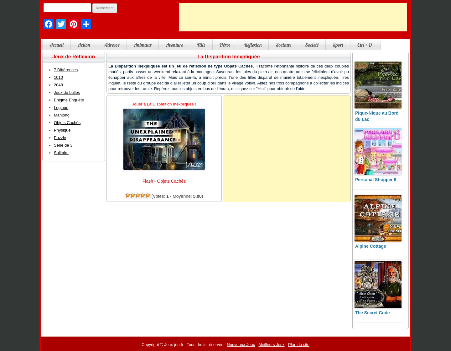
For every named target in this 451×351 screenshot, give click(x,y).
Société (312, 45)
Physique (62, 130)
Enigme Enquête (69, 100)
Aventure (174, 45)
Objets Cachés (171, 181)
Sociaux (283, 45)
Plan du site (298, 344)
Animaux (143, 45)
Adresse (111, 45)
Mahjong (62, 115)
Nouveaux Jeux (241, 344)
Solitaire (61, 152)
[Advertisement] (293, 17)
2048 (58, 85)
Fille (201, 45)
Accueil (56, 45)
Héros (225, 45)
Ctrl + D (364, 45)
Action (84, 45)
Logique (61, 107)
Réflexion (253, 45)
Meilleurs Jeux (271, 344)
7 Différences (66, 70)
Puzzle (60, 137)
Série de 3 (63, 145)
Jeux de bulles (67, 92)
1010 (58, 77)
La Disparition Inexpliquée (228, 56)
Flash (148, 181)
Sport (338, 45)
